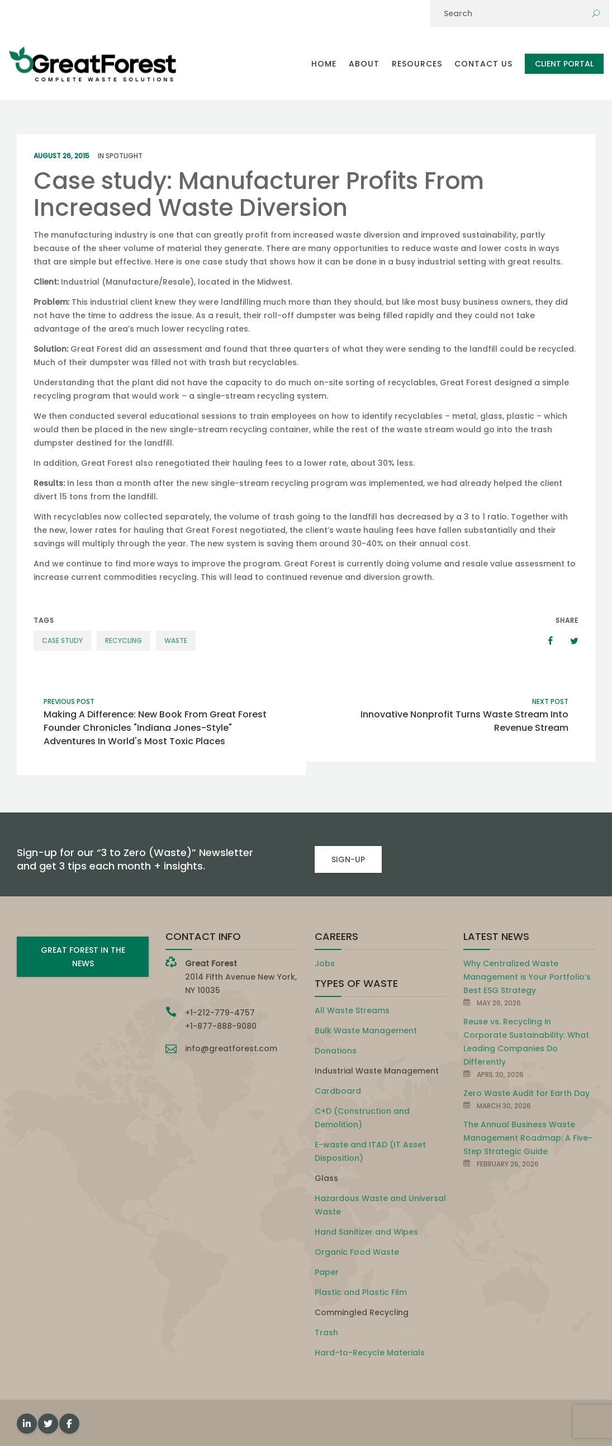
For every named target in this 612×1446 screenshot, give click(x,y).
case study (62, 640)
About (364, 63)
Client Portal (564, 63)
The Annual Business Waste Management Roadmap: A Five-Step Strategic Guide (527, 1138)
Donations (336, 1050)
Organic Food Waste (357, 1252)
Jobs (325, 963)
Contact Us (483, 63)
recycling (123, 640)
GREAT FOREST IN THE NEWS (83, 956)
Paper (327, 1272)
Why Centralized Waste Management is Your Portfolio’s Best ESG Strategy (527, 977)
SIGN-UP (348, 859)
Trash (326, 1332)
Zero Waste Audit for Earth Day (526, 1093)
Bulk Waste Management (366, 1030)
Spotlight (124, 155)
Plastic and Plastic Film (361, 1292)
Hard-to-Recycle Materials (370, 1352)
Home (323, 63)
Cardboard (338, 1091)
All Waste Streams (352, 1010)
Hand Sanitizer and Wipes (366, 1231)
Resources (417, 63)
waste (175, 640)
